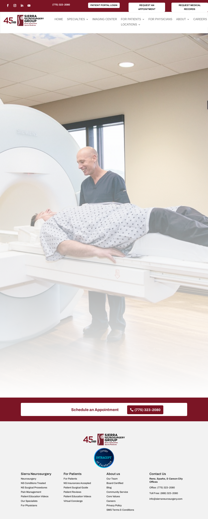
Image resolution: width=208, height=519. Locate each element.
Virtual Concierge (73, 501)
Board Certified (114, 483)
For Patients (131, 19)
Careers (200, 19)
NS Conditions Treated (33, 483)
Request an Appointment (146, 7)
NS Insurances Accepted (77, 483)
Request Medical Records (190, 7)
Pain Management (31, 492)
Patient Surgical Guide (76, 487)
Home (59, 19)
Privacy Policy (114, 505)
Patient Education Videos (34, 496)
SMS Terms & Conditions (120, 510)
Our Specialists (29, 501)
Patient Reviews (72, 492)
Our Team (112, 478)
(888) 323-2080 (169, 493)
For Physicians (160, 19)
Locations (129, 24)
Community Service (117, 492)
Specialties (76, 19)
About (181, 19)
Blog (109, 487)
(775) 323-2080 (61, 4)
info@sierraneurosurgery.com (165, 499)
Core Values (113, 496)
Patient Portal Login (103, 5)
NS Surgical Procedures (34, 487)
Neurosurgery (28, 478)
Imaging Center (104, 19)
